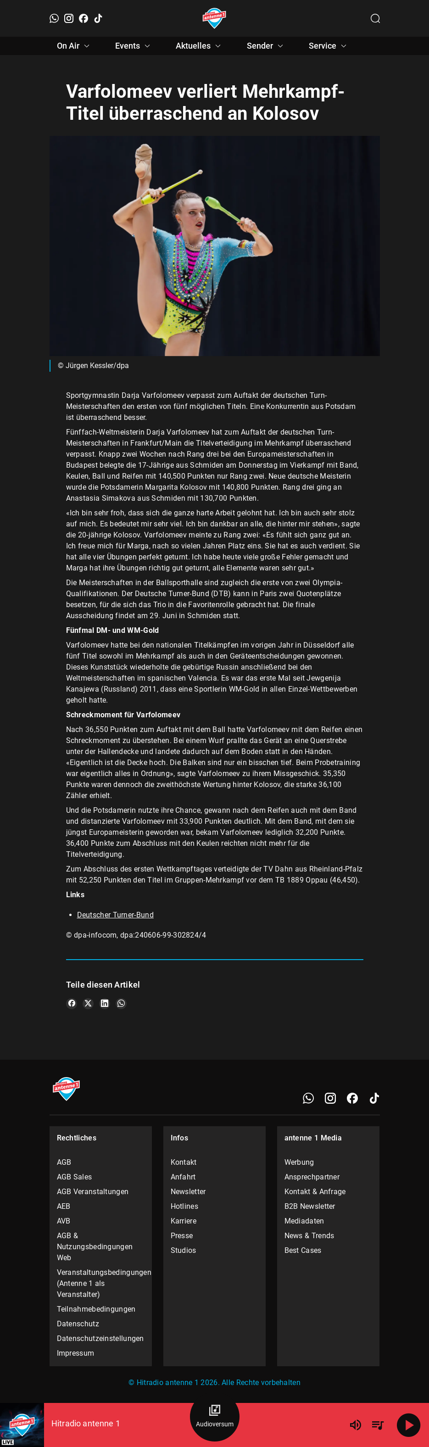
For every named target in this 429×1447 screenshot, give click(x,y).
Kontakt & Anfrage (315, 1191)
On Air (74, 45)
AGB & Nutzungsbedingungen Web (95, 1246)
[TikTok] (98, 18)
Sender (266, 45)
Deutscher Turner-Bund (115, 915)
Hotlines (184, 1206)
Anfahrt (183, 1177)
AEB (64, 1206)
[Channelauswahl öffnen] (375, 18)
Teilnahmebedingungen (96, 1309)
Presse (182, 1235)
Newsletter (188, 1191)
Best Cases (303, 1250)
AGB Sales (74, 1177)
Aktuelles (199, 45)
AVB (64, 1221)
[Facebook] (83, 18)
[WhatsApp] (54, 18)
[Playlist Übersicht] (377, 1425)
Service (329, 45)
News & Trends (309, 1235)
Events (134, 45)
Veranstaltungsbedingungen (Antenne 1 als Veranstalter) (101, 1283)
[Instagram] (68, 18)
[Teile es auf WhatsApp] (121, 1003)
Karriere (183, 1221)
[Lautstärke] (355, 1425)
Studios (183, 1250)
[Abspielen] (409, 1425)
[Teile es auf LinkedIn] (104, 1003)
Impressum (76, 1353)
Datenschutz (78, 1323)
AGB (64, 1162)
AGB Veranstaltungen (93, 1191)
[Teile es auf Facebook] (71, 1003)
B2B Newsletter (309, 1206)
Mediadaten (304, 1221)
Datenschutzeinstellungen (100, 1338)
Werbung (299, 1162)
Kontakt (184, 1162)
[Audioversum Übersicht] (215, 1416)
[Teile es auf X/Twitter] (88, 1003)
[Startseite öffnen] (214, 18)
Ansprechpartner (312, 1177)
